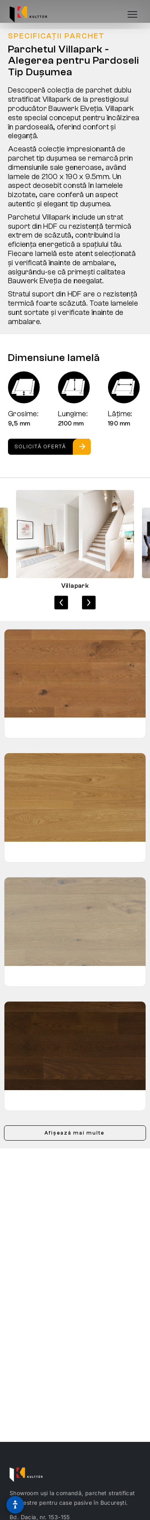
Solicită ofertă (40, 447)
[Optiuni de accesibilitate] (15, 1505)
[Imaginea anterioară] (61, 602)
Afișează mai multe (74, 1133)
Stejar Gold (29, 727)
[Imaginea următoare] (89, 602)
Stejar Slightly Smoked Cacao (57, 1100)
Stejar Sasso (32, 976)
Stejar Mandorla (36, 851)
